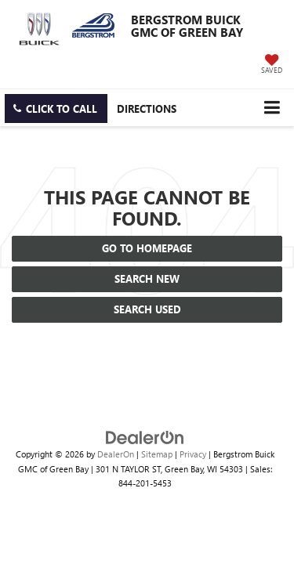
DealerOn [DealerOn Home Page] (115, 454)
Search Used (147, 309)
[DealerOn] (145, 436)
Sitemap (156, 454)
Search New (147, 278)
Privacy (193, 454)
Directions (146, 108)
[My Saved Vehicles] (271, 65)
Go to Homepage (147, 248)
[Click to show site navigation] (271, 107)
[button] (56, 108)
